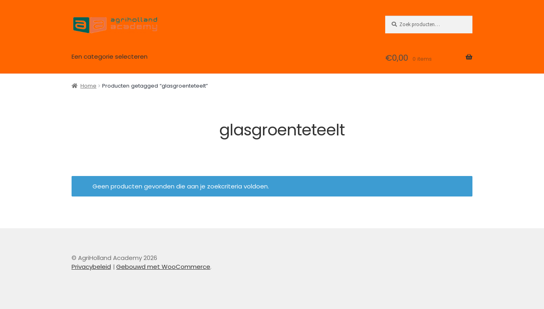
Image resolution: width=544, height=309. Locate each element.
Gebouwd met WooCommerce (163, 266)
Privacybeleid (91, 266)
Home (88, 86)
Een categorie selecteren (110, 56)
